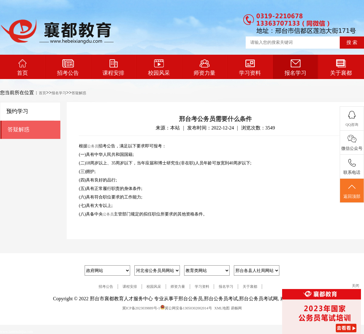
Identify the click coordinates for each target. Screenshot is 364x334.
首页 (22, 67)
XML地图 (222, 308)
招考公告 (68, 67)
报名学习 (295, 67)
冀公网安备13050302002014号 (188, 308)
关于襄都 (341, 67)
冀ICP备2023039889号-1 (141, 308)
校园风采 (159, 67)
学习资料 (250, 67)
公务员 (92, 146)
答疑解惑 (79, 93)
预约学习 (17, 111)
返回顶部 (352, 191)
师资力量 (204, 67)
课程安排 (113, 67)
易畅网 (236, 308)
